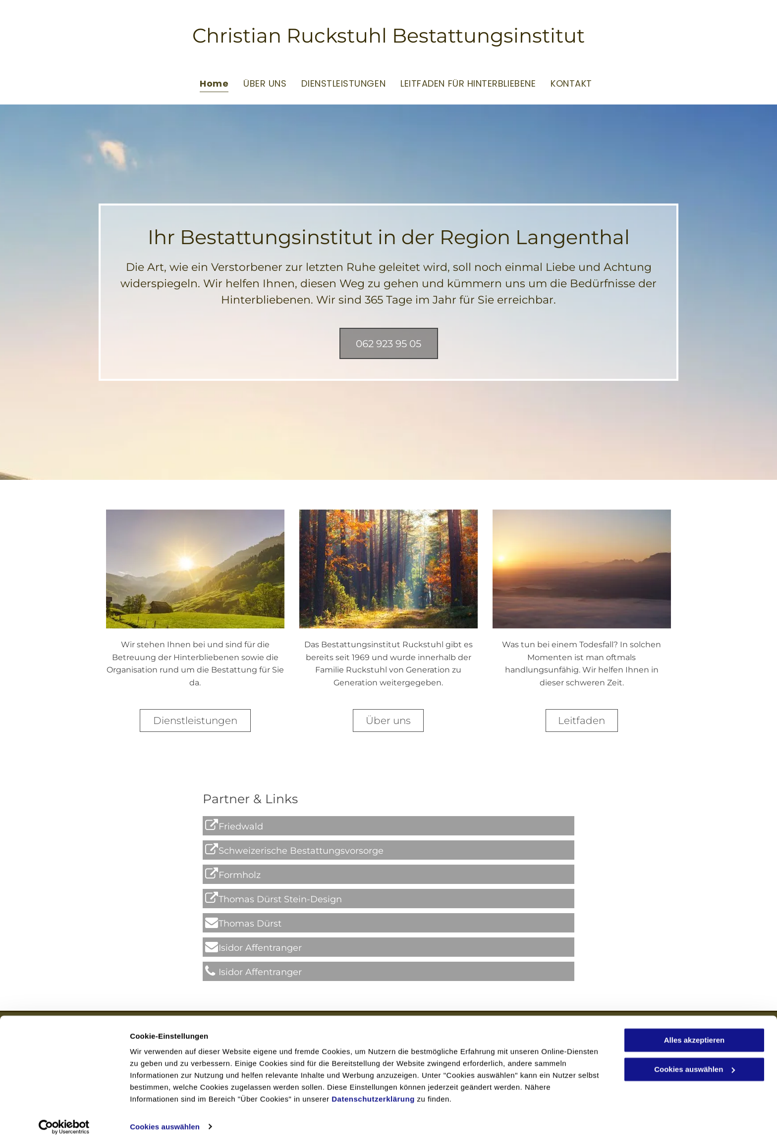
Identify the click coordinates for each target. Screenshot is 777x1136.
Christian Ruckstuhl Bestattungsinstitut (388, 35)
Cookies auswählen (165, 1116)
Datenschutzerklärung (373, 1089)
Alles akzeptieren (694, 1030)
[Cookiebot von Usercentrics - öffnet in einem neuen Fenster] (64, 1116)
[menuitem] (206, 83)
